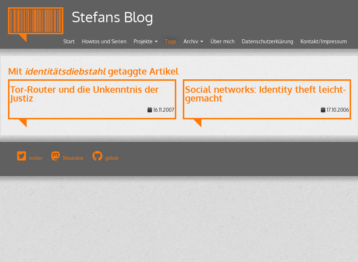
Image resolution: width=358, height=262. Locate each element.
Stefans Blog (112, 16)
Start (69, 41)
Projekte (146, 41)
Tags (170, 41)
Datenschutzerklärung (267, 41)
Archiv (193, 41)
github (111, 157)
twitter (36, 157)
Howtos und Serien (104, 41)
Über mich (223, 41)
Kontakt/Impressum (323, 41)
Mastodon (73, 157)
